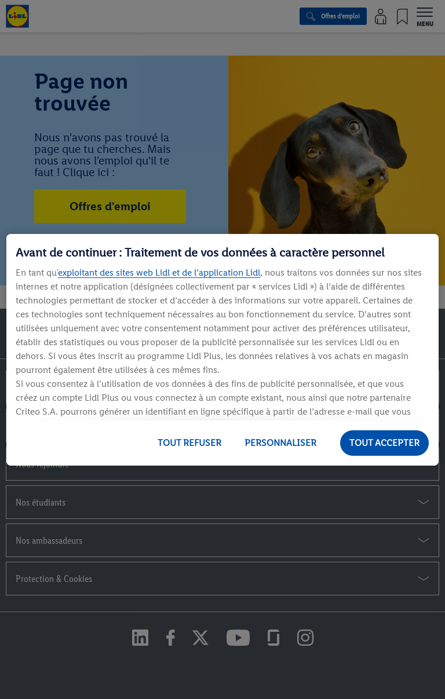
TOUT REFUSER (189, 442)
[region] (222, 350)
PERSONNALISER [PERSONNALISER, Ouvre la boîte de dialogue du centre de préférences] (280, 442)
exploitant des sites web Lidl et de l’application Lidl (159, 272)
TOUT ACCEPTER (384, 442)
